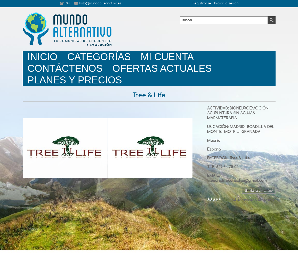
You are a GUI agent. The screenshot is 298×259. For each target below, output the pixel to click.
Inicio (43, 56)
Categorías (99, 56)
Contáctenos (65, 68)
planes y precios (75, 80)
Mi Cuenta (167, 56)
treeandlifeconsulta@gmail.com (237, 180)
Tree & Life (239, 157)
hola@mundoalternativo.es (100, 3)
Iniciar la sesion (226, 3)
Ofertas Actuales (162, 68)
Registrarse (202, 3)
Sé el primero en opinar (254, 200)
